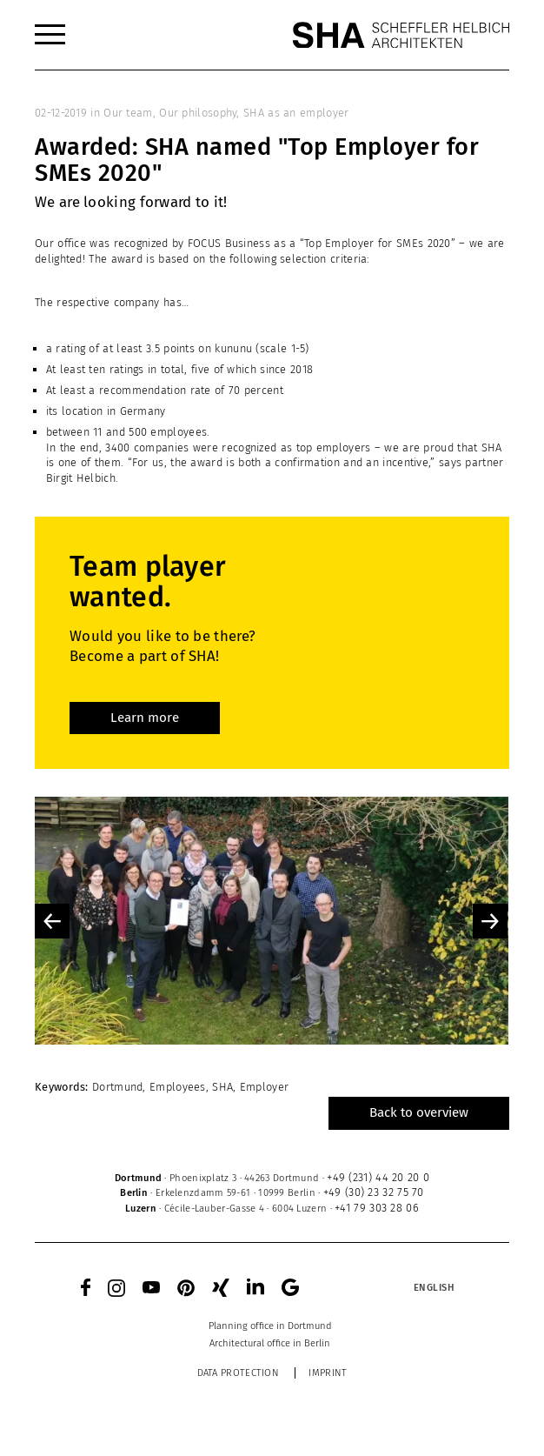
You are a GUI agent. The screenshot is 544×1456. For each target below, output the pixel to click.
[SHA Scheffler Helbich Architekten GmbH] (400, 35)
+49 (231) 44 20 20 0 (378, 1177)
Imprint (327, 1373)
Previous (52, 921)
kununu (233, 348)
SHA (222, 1086)
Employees (177, 1086)
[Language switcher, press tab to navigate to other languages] (434, 1287)
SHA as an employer (295, 112)
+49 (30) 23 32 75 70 (373, 1192)
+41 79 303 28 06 (377, 1207)
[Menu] (50, 35)
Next (490, 921)
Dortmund (117, 1086)
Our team (127, 112)
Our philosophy (197, 112)
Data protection (238, 1373)
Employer (264, 1086)
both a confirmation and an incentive (333, 462)
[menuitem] (50, 35)
